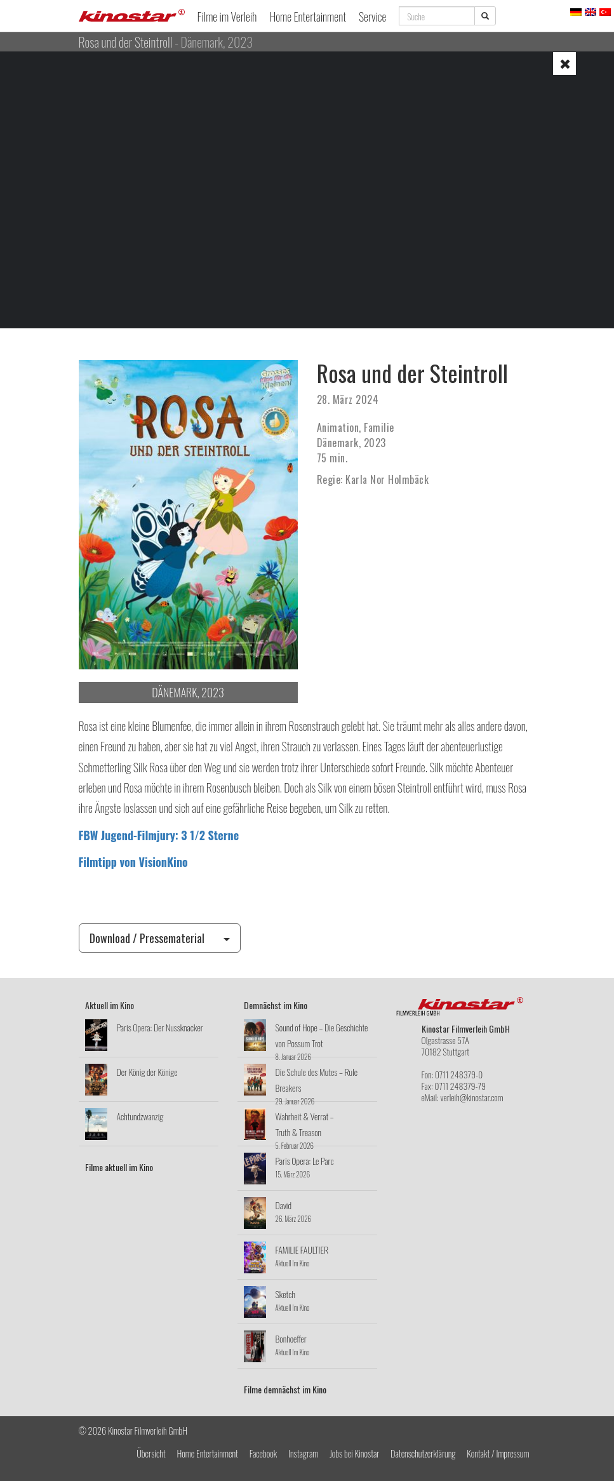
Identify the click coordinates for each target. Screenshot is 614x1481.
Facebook (263, 1453)
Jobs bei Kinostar (354, 1453)
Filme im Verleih (227, 16)
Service (372, 16)
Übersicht (151, 1453)
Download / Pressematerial (160, 938)
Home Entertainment (307, 16)
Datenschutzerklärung (422, 1453)
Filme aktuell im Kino (119, 1167)
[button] (564, 63)
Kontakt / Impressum (498, 1453)
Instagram (303, 1453)
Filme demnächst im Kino (285, 1389)
